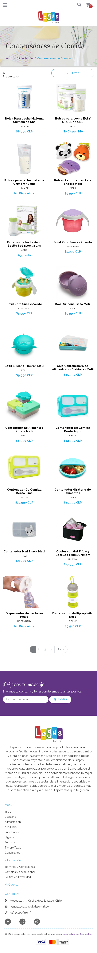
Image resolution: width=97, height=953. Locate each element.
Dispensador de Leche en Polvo (24, 615)
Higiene (9, 837)
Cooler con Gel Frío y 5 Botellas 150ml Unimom (73, 553)
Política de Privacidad (18, 877)
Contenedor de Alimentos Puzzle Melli (24, 429)
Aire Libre (11, 827)
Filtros (73, 73)
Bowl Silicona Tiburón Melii (24, 366)
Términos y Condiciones (20, 866)
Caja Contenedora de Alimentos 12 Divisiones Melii (73, 367)
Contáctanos (12, 852)
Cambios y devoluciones (20, 871)
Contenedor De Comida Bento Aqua (73, 429)
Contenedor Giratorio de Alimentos (73, 491)
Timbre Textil (13, 847)
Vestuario (10, 816)
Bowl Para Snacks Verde (24, 304)
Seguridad (11, 842)
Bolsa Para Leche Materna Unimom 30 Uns (24, 120)
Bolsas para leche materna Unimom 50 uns (24, 182)
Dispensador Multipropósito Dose (72, 615)
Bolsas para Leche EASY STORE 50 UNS (73, 120)
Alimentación (25, 58)
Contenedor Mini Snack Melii (24, 551)
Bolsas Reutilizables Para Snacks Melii (72, 182)
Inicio (9, 58)
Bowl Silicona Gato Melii (73, 304)
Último (61, 649)
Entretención (12, 832)
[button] (76, 5)
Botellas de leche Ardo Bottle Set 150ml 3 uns (24, 244)
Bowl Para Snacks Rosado (73, 242)
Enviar (60, 699)
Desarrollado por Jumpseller (77, 934)
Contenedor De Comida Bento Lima (24, 491)
